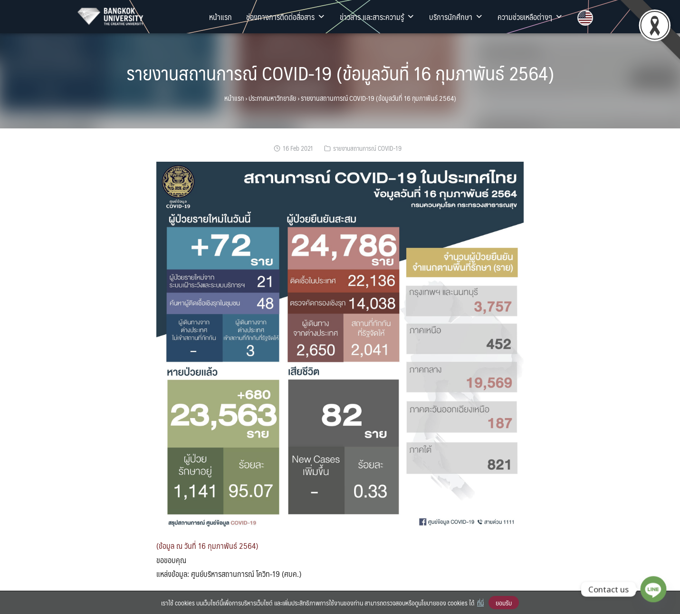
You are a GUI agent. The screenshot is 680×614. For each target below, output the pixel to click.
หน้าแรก (220, 16)
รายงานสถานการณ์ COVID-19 (367, 148)
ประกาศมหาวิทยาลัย (272, 98)
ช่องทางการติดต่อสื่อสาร (286, 16)
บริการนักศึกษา (456, 16)
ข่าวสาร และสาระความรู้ (377, 16)
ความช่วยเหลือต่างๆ (530, 16)
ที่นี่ (480, 602)
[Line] (653, 589)
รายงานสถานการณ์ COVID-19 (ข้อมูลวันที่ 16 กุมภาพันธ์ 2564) (340, 72)
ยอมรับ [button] (504, 602)
